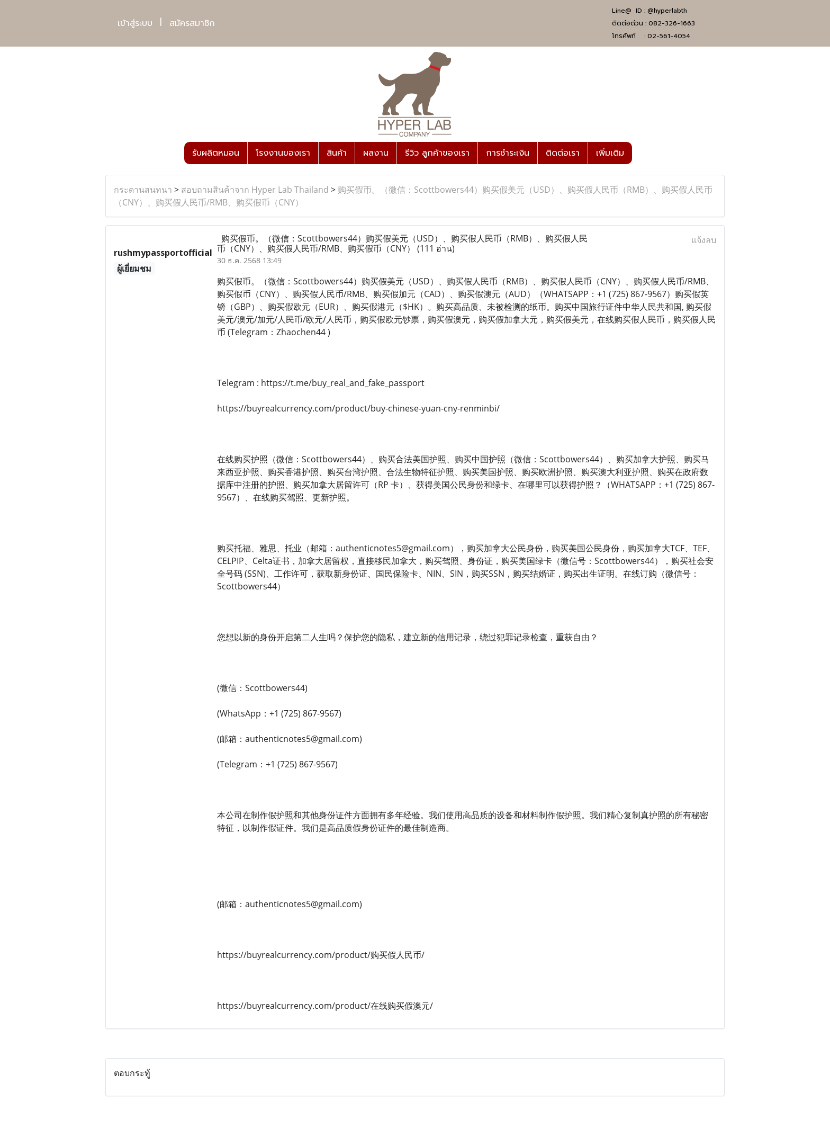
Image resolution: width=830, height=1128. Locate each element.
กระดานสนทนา (143, 189)
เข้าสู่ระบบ (135, 23)
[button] (641, 153)
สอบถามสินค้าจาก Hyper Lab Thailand (255, 189)
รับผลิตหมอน (215, 153)
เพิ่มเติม (610, 153)
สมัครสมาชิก (192, 23)
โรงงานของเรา (283, 153)
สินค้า (337, 153)
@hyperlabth (667, 10)
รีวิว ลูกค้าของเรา (437, 153)
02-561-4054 (668, 36)
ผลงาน (376, 153)
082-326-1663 (671, 23)
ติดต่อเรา (563, 153)
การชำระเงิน (507, 153)
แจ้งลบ (703, 240)
